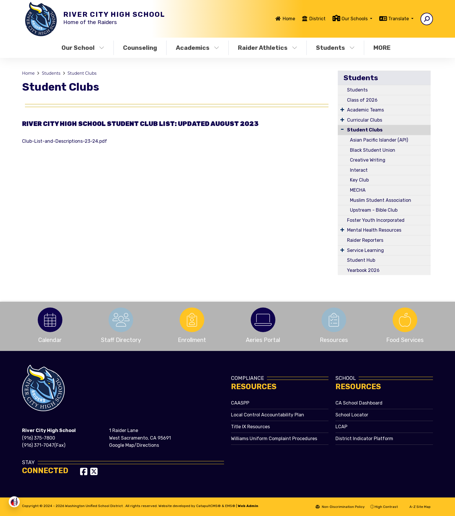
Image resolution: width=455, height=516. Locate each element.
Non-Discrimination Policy (340, 507)
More (383, 47)
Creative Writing (367, 160)
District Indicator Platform (364, 438)
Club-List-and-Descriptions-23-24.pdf (64, 141)
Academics (197, 47)
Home (289, 18)
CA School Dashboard (358, 403)
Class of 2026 (362, 100)
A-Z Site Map (417, 507)
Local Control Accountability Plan (267, 415)
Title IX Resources (250, 426)
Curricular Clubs (364, 120)
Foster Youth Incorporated (376, 220)
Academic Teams (365, 110)
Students (335, 47)
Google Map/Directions (134, 445)
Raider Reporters (365, 240)
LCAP (341, 426)
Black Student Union (372, 150)
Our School (83, 47)
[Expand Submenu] (342, 109)
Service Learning (365, 250)
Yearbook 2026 (363, 270)
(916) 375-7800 (38, 438)
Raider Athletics (267, 47)
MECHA (358, 190)
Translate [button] (399, 18)
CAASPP (240, 403)
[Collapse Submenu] (342, 129)
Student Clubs (82, 73)
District (317, 18)
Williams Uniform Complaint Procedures (274, 438)
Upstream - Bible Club (374, 210)
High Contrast (386, 507)
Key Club (359, 180)
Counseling (140, 47)
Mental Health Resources (374, 230)
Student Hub (361, 260)
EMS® (230, 506)
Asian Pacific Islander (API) (379, 140)
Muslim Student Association (380, 200)
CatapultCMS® (208, 506)
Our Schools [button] (355, 18)
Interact (359, 170)
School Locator (351, 415)
